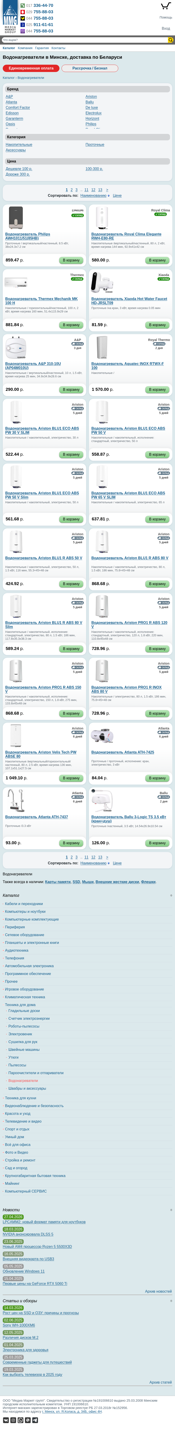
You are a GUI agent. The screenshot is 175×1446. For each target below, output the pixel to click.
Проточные (95, 144)
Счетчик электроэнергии (29, 1018)
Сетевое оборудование (24, 935)
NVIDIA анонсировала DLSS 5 (28, 1234)
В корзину (71, 260)
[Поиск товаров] (85, 40)
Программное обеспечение (28, 974)
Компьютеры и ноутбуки (25, 911)
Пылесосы (17, 1065)
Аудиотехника (16, 950)
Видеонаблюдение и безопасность (34, 1106)
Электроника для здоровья (25, 1350)
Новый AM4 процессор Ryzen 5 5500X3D (37, 1247)
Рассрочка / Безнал (89, 68)
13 (100, 190)
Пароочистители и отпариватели (36, 1073)
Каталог (9, 48)
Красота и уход (17, 1114)
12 (93, 190)
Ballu (90, 102)
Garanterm (14, 118)
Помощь (166, 17)
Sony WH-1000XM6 (19, 1325)
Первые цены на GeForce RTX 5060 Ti (35, 1284)
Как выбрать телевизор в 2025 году (32, 1375)
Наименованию (93, 195)
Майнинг (12, 1183)
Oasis (10, 124)
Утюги (13, 1057)
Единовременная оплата (31, 68)
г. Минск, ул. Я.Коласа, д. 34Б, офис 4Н (72, 1411)
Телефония (14, 958)
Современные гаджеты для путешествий (37, 1362)
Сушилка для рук (22, 1042)
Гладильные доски (24, 1011)
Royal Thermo (159, 340)
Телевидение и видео (23, 1121)
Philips (91, 124)
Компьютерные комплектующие (32, 919)
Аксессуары (16, 150)
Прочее (11, 981)
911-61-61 (43, 24)
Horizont (92, 118)
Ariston (91, 97)
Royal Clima (160, 210)
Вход (166, 28)
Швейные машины (24, 1050)
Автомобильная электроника (29, 966)
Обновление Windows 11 (24, 1271)
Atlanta (11, 102)
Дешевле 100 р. (19, 169)
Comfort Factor (18, 107)
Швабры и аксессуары (27, 1088)
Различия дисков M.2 (21, 1337)
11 (86, 190)
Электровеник (20, 1034)
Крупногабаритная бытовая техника (35, 1176)
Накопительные (19, 144)
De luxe (92, 107)
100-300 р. (94, 169)
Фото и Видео (16, 1152)
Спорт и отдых (17, 1129)
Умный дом (14, 1137)
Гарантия (42, 48)
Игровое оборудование (24, 989)
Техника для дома (20, 1005)
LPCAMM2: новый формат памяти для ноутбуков (44, 1222)
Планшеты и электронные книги (32, 943)
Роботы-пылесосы (23, 1026)
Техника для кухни (20, 1098)
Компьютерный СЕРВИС (26, 1191)
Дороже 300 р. (18, 174)
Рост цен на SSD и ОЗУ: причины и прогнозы (41, 1313)
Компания (25, 48)
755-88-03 (43, 11)
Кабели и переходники (24, 904)
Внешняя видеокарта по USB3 (28, 1259)
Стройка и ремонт (20, 1160)
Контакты (58, 48)
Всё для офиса (18, 1145)
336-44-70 (43, 5)
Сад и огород (16, 1168)
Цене (117, 195)
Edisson (12, 113)
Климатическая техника (25, 997)
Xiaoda (163, 275)
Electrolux (94, 113)
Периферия (15, 927)
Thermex (77, 275)
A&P (9, 97)
